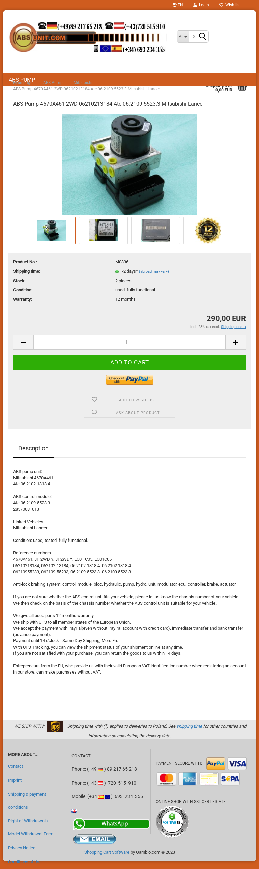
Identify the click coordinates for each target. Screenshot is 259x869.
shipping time (189, 726)
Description (33, 448)
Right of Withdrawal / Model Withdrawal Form (30, 827)
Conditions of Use (25, 861)
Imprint (15, 780)
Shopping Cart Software (107, 852)
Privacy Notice (21, 847)
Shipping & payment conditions (27, 801)
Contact (15, 766)
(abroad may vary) (154, 271)
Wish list (230, 5)
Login (201, 5)
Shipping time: (26, 271)
